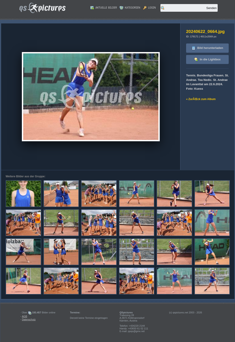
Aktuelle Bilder (103, 8)
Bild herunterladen (207, 48)
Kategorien (130, 8)
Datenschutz (29, 319)
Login (149, 8)
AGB (24, 316)
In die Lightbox (207, 60)
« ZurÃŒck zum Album (201, 99)
